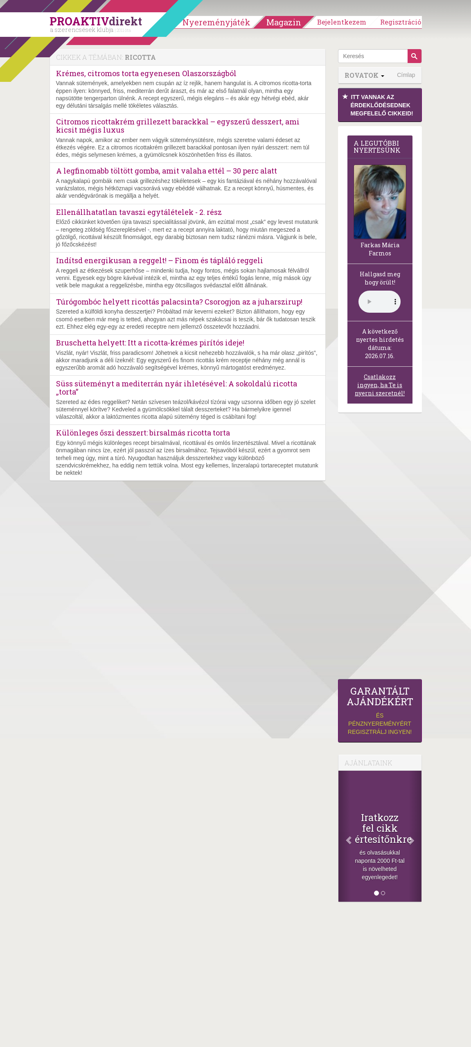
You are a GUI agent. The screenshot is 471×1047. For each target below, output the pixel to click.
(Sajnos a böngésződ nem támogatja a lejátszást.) (379, 302)
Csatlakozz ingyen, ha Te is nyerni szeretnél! (380, 385)
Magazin (283, 22)
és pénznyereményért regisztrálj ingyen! (380, 710)
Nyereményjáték (216, 22)
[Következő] (415, 836)
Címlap (406, 75)
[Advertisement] (380, 548)
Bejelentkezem (341, 22)
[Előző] (344, 836)
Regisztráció (400, 22)
